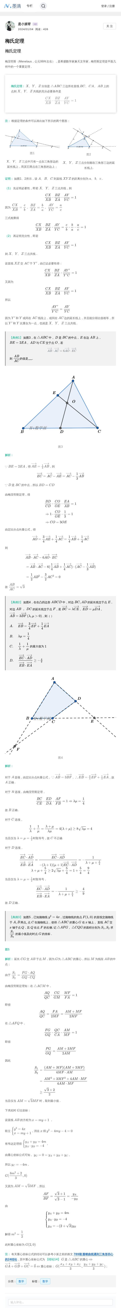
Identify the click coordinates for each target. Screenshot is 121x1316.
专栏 (30, 6)
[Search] (43, 6)
